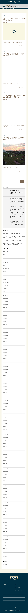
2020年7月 (5, 435)
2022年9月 (5, 361)
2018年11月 (5, 492)
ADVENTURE (6, 206)
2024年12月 (5, 285)
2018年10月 (5, 495)
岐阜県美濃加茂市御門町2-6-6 (15, 599)
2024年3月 (5, 310)
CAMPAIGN (5, 218)
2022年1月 (5, 384)
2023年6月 (5, 336)
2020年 (10, 8)
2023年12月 (5, 319)
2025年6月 (5, 268)
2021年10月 (5, 393)
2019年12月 (5, 455)
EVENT (4, 221)
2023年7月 (5, 333)
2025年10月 (5, 259)
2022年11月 (5, 356)
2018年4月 (5, 512)
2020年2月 (5, 449)
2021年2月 (5, 415)
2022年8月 (5, 364)
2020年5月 (5, 441)
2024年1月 (5, 316)
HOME (3, 8)
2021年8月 (5, 398)
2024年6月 (5, 302)
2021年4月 (5, 410)
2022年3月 (5, 378)
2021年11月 (5, 390)
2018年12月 (5, 489)
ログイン (5, 519)
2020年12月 (5, 421)
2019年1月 (5, 486)
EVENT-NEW (6, 223)
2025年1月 (5, 282)
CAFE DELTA (6, 212)
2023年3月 (5, 344)
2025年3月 (5, 276)
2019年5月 (5, 475)
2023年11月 (5, 322)
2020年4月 (5, 444)
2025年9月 (5, 262)
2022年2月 (5, 381)
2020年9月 (5, 429)
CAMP (4, 215)
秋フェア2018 (6, 246)
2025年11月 (5, 256)
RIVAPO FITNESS (7, 229)
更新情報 (5, 243)
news (4, 15)
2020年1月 (5, 452)
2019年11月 (5, 458)
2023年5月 (5, 339)
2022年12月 (5, 353)
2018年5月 (5, 509)
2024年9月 (5, 293)
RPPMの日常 (6, 232)
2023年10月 (5, 325)
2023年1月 (5, 350)
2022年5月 (5, 373)
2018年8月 (5, 500)
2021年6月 (5, 404)
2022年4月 (5, 376)
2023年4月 (5, 342)
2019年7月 (5, 469)
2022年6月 (5, 370)
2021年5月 (5, 407)
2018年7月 (5, 503)
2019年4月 (5, 478)
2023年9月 (5, 327)
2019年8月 (5, 466)
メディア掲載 (6, 240)
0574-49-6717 (14, 593)
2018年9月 (5, 497)
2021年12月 (5, 387)
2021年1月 (5, 418)
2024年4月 (5, 308)
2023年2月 (5, 347)
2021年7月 (5, 401)
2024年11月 (5, 288)
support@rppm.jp (12, 596)
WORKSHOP (6, 238)
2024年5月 (5, 305)
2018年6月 (5, 506)
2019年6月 (5, 472)
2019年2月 (5, 483)
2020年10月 (5, 427)
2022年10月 (5, 359)
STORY (4, 235)
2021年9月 (5, 395)
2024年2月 (5, 313)
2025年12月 (5, 254)
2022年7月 (5, 367)
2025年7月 (5, 265)
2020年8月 (5, 432)
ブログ (7, 8)
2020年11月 (5, 424)
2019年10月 (5, 461)
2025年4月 (5, 274)
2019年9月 (5, 464)
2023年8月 (5, 330)
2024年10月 (5, 291)
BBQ (4, 209)
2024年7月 (5, 299)
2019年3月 (5, 481)
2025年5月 (5, 271)
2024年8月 (5, 296)
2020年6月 (5, 438)
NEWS (4, 226)
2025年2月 (5, 279)
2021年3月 (5, 412)
